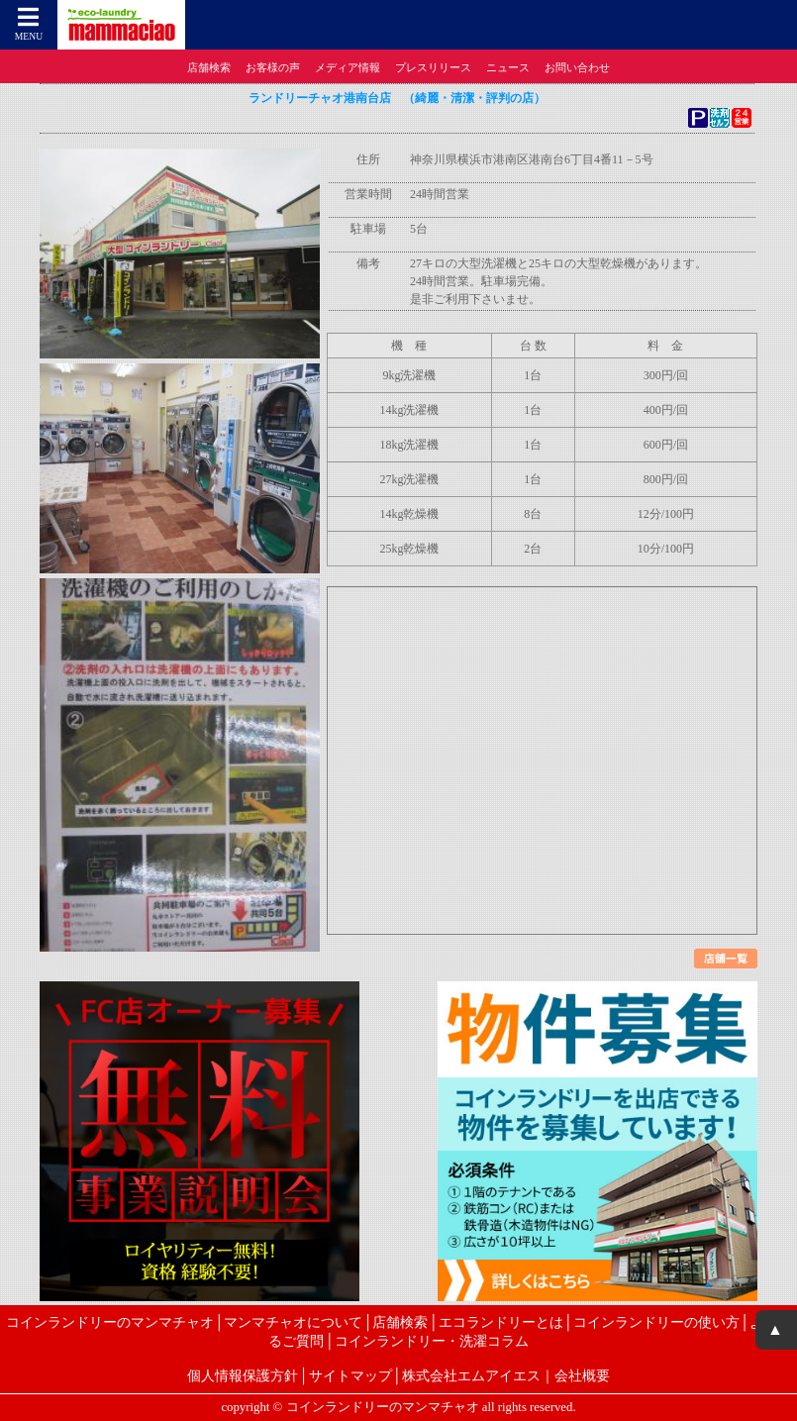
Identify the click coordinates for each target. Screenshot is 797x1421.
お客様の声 (273, 67)
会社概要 (582, 1375)
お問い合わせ (577, 67)
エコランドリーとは (501, 1322)
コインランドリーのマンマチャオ (110, 1322)
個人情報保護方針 (242, 1375)
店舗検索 (209, 67)
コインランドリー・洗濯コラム (432, 1341)
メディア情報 (347, 67)
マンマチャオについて (293, 1322)
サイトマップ (350, 1375)
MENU (28, 23)
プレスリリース (433, 67)
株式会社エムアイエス (471, 1375)
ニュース (508, 67)
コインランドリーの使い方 (656, 1322)
